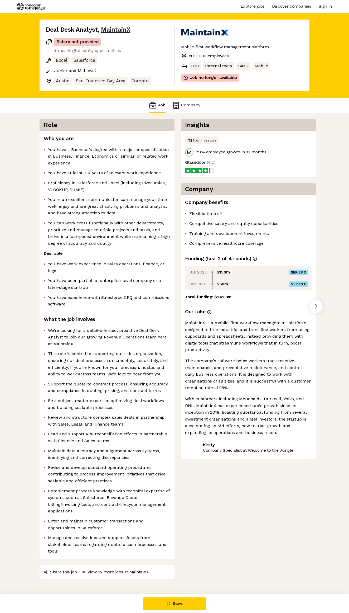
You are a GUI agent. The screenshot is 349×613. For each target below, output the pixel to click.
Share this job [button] (60, 571)
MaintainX (115, 29)
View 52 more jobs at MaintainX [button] (115, 571)
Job (157, 105)
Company (186, 105)
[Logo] (31, 6)
